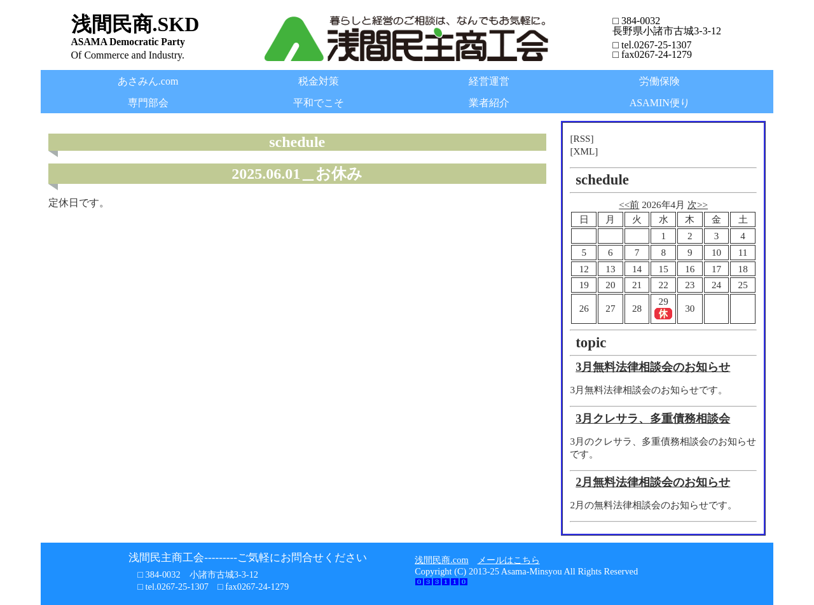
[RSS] (581, 138)
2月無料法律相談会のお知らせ (653, 482)
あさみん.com (148, 81)
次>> (697, 204)
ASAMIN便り (660, 102)
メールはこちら (509, 560)
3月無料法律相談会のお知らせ (653, 367)
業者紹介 (489, 102)
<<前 (629, 204)
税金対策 (318, 81)
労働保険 (659, 81)
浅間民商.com (441, 560)
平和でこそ (318, 102)
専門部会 (148, 102)
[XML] (584, 151)
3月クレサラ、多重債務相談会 (653, 418)
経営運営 (489, 81)
